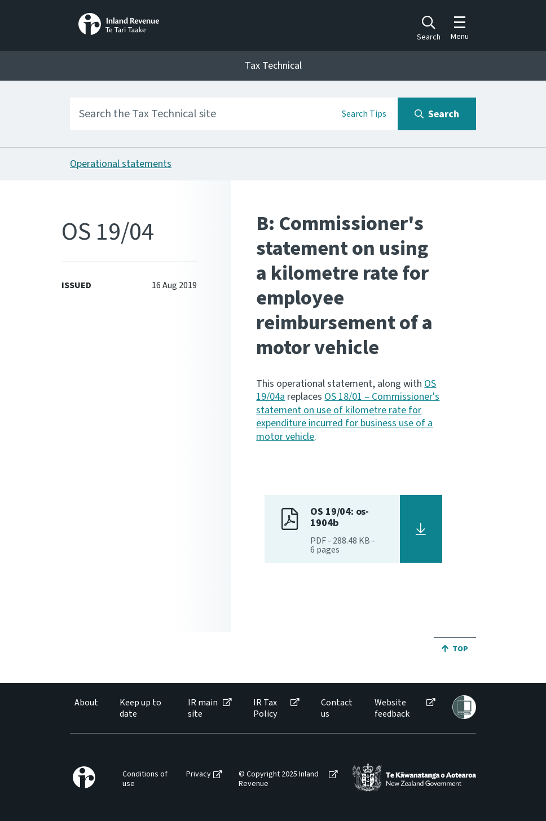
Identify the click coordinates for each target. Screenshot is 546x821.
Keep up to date (140, 708)
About (86, 703)
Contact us (337, 708)
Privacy (198, 774)
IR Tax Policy (265, 708)
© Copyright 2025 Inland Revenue (279, 779)
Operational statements (120, 164)
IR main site (203, 708)
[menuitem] (85, 708)
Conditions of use (145, 779)
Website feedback (392, 708)
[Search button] (437, 114)
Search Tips (364, 114)
